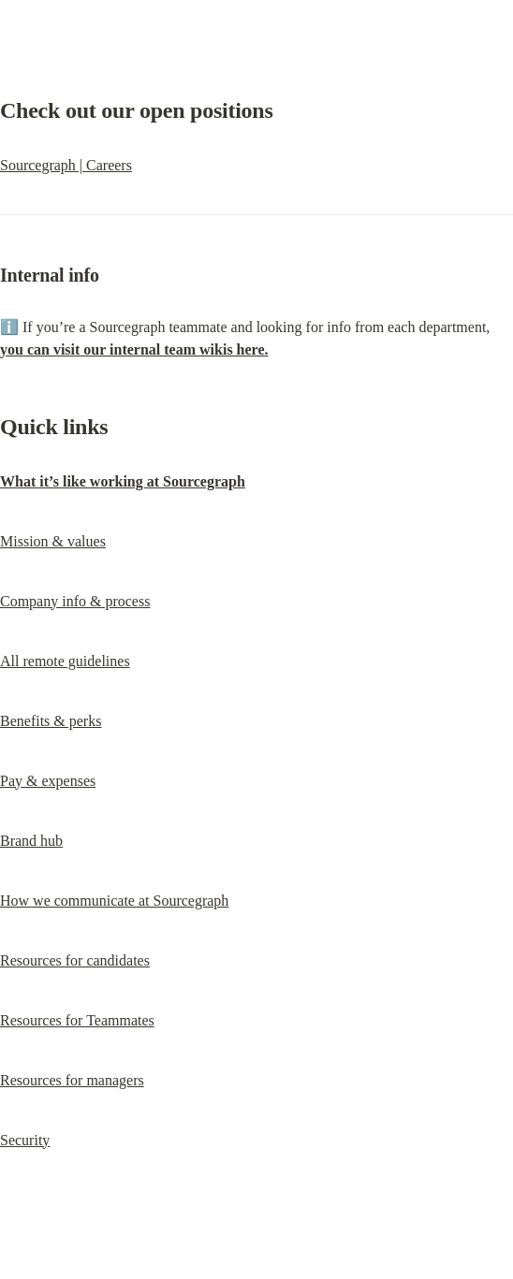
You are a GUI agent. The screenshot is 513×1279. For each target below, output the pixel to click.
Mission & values (53, 541)
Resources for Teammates (77, 1020)
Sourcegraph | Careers (66, 165)
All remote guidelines (65, 661)
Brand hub (31, 841)
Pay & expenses (47, 781)
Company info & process (75, 601)
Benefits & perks (50, 721)
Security (25, 1140)
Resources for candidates (75, 960)
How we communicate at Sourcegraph (114, 900)
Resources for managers (72, 1080)
